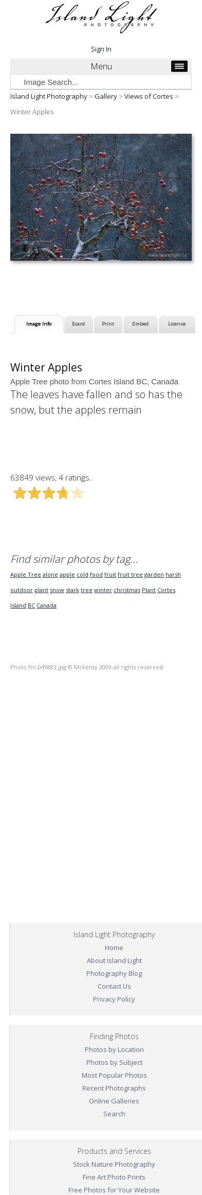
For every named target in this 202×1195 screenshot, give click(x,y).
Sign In (101, 48)
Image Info (38, 323)
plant (41, 590)
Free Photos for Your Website (114, 1189)
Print (108, 323)
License (177, 323)
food (96, 574)
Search (114, 1113)
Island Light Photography (48, 96)
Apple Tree (25, 574)
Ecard (78, 323)
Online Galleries (114, 1100)
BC (31, 605)
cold (82, 574)
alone (50, 574)
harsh (173, 574)
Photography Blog (114, 973)
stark (72, 590)
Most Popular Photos (114, 1075)
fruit (110, 574)
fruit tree (130, 574)
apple (67, 574)
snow (57, 590)
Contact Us (114, 986)
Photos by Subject (114, 1062)
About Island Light (114, 960)
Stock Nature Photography (114, 1164)
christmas (127, 590)
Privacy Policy (114, 999)
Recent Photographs (114, 1088)
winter (103, 590)
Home (114, 947)
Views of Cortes (148, 96)
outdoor (21, 590)
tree (87, 590)
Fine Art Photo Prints (114, 1177)
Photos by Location (114, 1049)
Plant (149, 590)
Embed (140, 323)
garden (154, 574)
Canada (46, 605)
